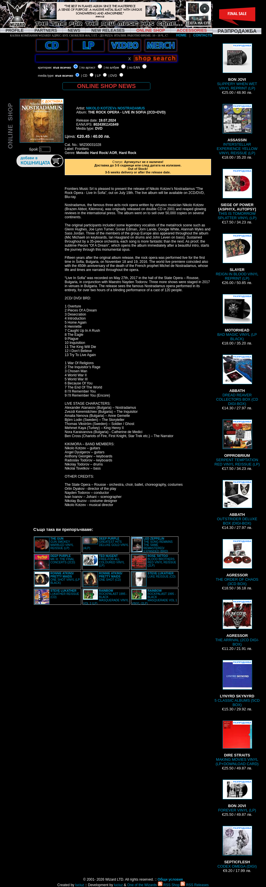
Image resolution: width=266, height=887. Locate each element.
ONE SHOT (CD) (110, 576)
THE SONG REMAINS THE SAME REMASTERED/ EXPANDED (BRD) (158, 545)
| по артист (87, 67)
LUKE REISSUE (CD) (161, 575)
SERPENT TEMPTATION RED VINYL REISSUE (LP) (237, 442)
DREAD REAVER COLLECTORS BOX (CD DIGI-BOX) (237, 380)
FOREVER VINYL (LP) (237, 796)
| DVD (112, 75)
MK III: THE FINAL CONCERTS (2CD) (62, 559)
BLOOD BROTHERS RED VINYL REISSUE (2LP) (161, 560)
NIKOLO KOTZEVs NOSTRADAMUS (115, 108)
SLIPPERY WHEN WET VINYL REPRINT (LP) (237, 66)
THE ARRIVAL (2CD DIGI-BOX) (237, 623)
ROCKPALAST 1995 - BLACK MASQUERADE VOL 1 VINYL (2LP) (154, 597)
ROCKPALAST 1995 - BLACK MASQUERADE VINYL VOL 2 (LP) (105, 597)
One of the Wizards (142, 885)
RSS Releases (194, 885)
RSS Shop (169, 885)
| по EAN (134, 67)
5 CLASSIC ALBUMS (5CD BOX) (237, 683)
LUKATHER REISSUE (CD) (64, 594)
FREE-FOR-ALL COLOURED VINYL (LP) (111, 560)
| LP (98, 75)
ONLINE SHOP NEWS (106, 86)
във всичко (62, 67)
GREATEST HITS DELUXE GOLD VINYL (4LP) (105, 543)
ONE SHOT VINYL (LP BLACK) (65, 578)
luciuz (79, 885)
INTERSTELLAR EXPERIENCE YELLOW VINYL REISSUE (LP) (237, 129)
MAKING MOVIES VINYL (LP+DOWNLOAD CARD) (237, 743)
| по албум (111, 67)
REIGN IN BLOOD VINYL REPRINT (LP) (237, 257)
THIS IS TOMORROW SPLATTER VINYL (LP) (237, 194)
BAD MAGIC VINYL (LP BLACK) (237, 317)
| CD (84, 75)
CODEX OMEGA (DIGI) (237, 847)
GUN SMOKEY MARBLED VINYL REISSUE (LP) (61, 543)
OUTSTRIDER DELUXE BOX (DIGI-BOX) (237, 502)
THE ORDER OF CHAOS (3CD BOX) (237, 562)
